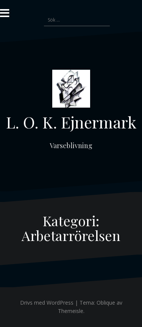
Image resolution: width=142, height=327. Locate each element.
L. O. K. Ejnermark (71, 122)
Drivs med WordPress (46, 302)
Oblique (106, 302)
